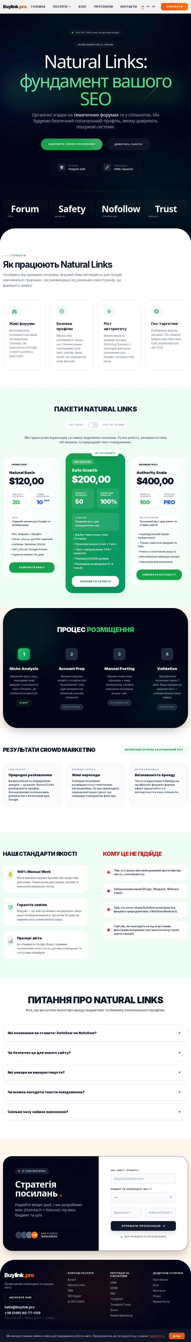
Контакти (128, 6)
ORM (113, 1282)
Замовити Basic (32, 567)
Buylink (15, 7)
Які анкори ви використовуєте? (95, 1072)
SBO (113, 1293)
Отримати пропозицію (143, 1226)
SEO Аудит (75, 1296)
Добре (177, 1335)
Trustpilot (116, 1299)
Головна (38, 6)
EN (153, 6)
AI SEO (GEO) (76, 1301)
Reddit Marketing (121, 1315)
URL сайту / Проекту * (125, 1170)
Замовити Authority (159, 574)
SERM (114, 1288)
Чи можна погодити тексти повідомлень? (95, 1092)
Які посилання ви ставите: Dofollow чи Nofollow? (95, 1033)
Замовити (174, 6)
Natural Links (76, 1285)
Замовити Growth (95, 581)
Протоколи (103, 6)
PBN (70, 1290)
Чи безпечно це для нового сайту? (95, 1052)
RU (148, 6)
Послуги (62, 6)
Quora (114, 1309)
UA (142, 7)
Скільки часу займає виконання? (95, 1112)
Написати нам (20, 1297)
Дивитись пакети (129, 144)
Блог (83, 6)
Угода (157, 1296)
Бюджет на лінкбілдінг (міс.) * (131, 1189)
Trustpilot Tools (120, 1304)
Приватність (161, 1301)
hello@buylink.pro (19, 1307)
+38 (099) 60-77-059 (22, 1313)
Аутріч (72, 1279)
